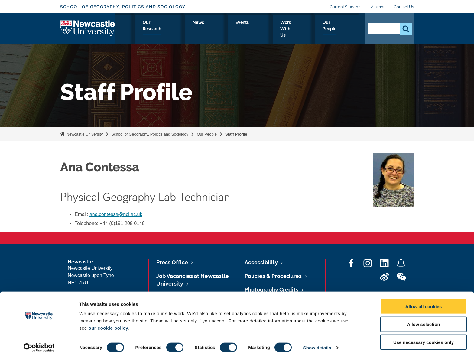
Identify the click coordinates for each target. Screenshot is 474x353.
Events (270, 29)
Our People (343, 29)
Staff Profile (236, 134)
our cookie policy (108, 321)
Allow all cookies (423, 299)
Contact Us (404, 7)
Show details (317, 341)
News (245, 29)
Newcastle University (84, 134)
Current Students (345, 7)
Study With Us (171, 29)
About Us (134, 29)
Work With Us (303, 29)
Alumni (377, 7)
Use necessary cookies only (423, 335)
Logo (87, 28)
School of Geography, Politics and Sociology (122, 7)
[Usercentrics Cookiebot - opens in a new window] (39, 341)
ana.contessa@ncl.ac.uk (115, 214)
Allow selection (423, 317)
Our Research (213, 29)
